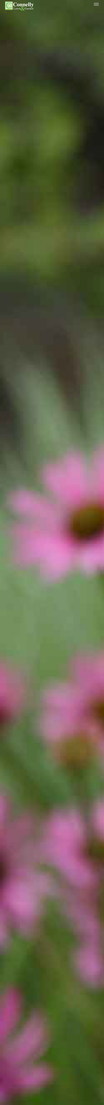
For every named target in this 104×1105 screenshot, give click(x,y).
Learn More (21, 1099)
